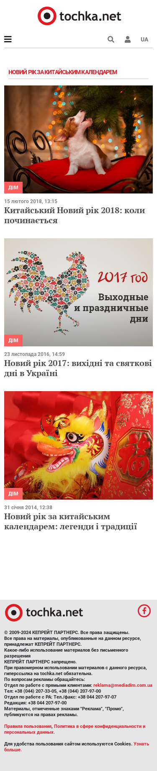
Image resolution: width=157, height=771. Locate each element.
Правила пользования (27, 726)
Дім (13, 188)
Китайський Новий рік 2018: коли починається (74, 215)
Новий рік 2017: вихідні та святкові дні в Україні (78, 368)
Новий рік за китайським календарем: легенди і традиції (70, 521)
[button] (127, 39)
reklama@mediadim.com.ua (122, 685)
